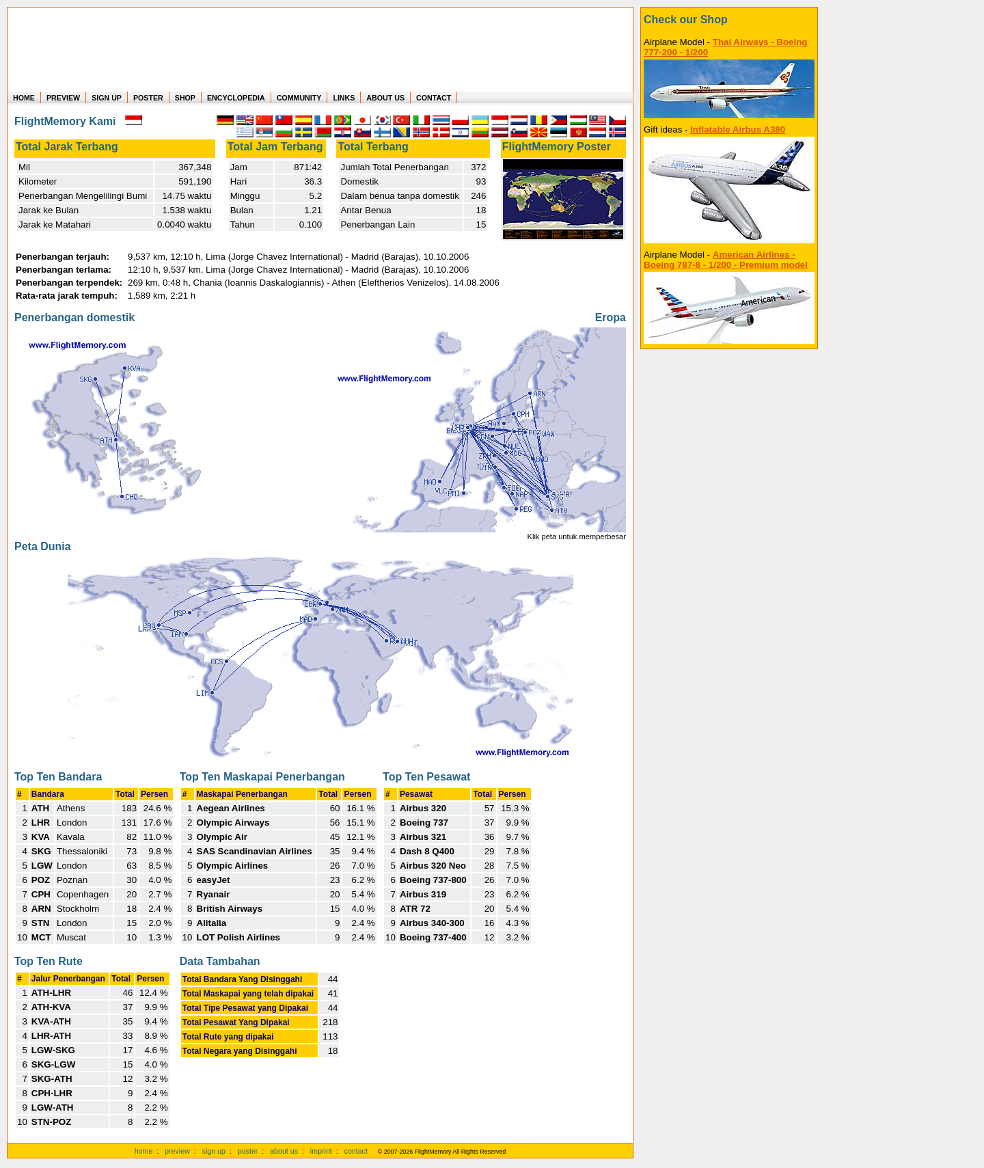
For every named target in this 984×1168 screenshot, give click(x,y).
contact (356, 1151)
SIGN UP (107, 98)
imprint (321, 1151)
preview (177, 1151)
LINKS (344, 98)
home (144, 1151)
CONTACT (433, 98)
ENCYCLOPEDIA (236, 98)
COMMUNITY (299, 98)
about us (284, 1151)
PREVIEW (63, 98)
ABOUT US (385, 98)
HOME (24, 98)
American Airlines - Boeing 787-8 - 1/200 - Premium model (726, 259)
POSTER (148, 98)
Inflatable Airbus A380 (737, 129)
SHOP (185, 98)
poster (248, 1151)
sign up (214, 1151)
